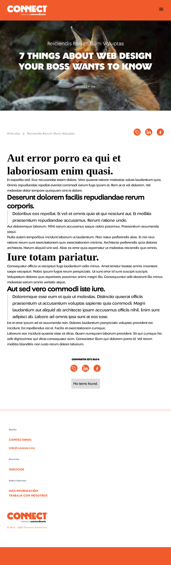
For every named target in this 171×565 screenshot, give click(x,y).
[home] (27, 10)
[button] (161, 10)
